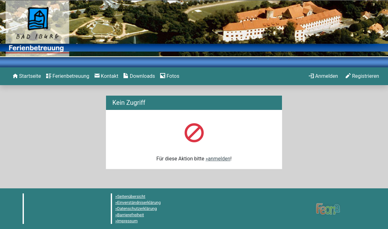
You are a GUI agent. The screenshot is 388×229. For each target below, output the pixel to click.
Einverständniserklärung (139, 202)
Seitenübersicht (131, 196)
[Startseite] (27, 76)
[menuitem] (27, 76)
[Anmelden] (323, 76)
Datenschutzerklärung (137, 208)
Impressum (127, 221)
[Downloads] (139, 76)
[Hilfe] (170, 76)
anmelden (219, 159)
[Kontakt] (106, 76)
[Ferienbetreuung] (68, 76)
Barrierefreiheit (130, 214)
